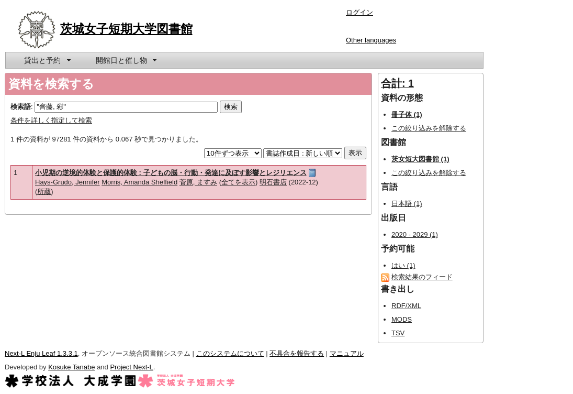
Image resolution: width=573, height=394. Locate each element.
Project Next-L (131, 367)
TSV (398, 333)
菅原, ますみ (198, 182)
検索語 (20, 107)
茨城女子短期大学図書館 (126, 29)
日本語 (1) (406, 203)
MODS (401, 319)
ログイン (359, 12)
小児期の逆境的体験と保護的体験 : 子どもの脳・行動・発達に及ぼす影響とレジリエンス (171, 173)
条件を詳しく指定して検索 (51, 120)
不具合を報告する (296, 353)
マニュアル (347, 353)
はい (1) (403, 265)
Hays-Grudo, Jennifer (67, 182)
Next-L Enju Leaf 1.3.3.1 (41, 353)
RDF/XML (406, 306)
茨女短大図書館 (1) (420, 159)
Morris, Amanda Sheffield (139, 182)
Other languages (371, 40)
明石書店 (273, 182)
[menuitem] (46, 60)
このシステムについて (230, 353)
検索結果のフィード (422, 277)
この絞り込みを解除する (428, 128)
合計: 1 (397, 83)
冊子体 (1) (406, 114)
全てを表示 (238, 182)
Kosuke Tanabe (71, 367)
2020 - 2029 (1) (414, 234)
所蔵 (44, 191)
